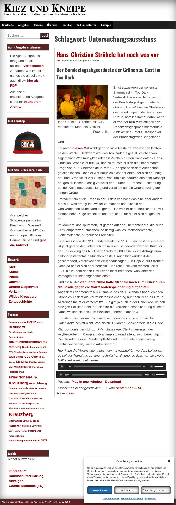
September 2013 (128, 388)
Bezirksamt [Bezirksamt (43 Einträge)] (17, 327)
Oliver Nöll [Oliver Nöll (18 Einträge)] (37, 426)
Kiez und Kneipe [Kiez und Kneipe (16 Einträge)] (25, 404)
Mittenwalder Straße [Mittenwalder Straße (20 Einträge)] (19, 421)
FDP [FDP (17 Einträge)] (29, 367)
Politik (72, 393)
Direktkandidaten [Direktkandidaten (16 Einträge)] (37, 362)
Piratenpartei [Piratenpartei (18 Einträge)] (34, 431)
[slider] (107, 366)
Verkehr (15, 291)
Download (113, 381)
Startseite (8, 25)
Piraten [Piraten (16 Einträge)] (24, 431)
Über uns (52, 25)
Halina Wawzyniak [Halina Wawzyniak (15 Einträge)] (22, 394)
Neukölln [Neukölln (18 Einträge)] (26, 426)
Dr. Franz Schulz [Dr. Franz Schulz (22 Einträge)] (17, 367)
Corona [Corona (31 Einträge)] (36, 356)
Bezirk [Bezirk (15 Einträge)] (40, 322)
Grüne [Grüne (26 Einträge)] (33, 388)
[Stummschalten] (151, 366)
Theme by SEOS (62, 502)
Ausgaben (23, 25)
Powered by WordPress (44, 502)
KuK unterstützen (86, 25)
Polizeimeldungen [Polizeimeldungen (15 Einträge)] (16, 436)
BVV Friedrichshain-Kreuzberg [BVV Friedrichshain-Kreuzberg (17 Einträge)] (23, 352)
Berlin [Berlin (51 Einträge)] (31, 322)
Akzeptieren (100, 490)
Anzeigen (106, 25)
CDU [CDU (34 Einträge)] (27, 356)
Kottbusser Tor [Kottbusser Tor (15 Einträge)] (32, 408)
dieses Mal (80, 148)
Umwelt (14, 282)
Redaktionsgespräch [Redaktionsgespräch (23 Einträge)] (20, 440)
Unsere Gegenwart (23, 287)
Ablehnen (126, 490)
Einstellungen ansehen (156, 490)
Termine (38, 25)
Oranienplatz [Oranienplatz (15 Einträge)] (14, 431)
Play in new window (87, 381)
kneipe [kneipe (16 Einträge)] (22, 408)
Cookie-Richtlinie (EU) (26, 486)
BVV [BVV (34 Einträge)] (43, 346)
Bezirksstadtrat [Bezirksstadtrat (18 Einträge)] (16, 337)
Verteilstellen (33, 66)
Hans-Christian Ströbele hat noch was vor (107, 54)
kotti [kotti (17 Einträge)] (42, 408)
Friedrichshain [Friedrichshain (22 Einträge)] (17, 372)
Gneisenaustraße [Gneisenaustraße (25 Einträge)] (19, 388)
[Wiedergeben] (62, 366)
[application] (112, 366)
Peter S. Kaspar (92, 60)
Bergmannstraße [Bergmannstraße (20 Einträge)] (17, 322)
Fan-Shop (67, 25)
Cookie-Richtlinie (111, 498)
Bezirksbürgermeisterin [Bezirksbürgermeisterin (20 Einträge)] (21, 332)
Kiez (12, 267)
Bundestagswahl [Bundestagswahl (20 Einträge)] (30, 347)
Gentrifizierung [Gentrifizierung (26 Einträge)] (38, 383)
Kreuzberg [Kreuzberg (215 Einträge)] (21, 414)
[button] (169, 461)
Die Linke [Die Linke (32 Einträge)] (22, 361)
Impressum (150, 498)
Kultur (14, 272)
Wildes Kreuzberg (23, 296)
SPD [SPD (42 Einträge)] (44, 440)
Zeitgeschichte (20, 301)
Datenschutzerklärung (132, 498)
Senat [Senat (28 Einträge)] (36, 440)
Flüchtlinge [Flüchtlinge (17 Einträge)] (37, 367)
